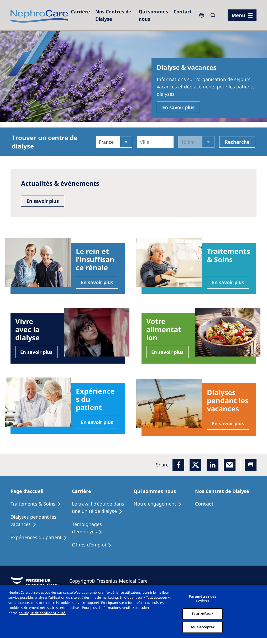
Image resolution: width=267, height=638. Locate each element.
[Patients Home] (30, 491)
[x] (195, 465)
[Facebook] (178, 465)
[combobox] (140, 142)
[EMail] (229, 465)
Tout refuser (202, 613)
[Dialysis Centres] (114, 15)
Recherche (237, 142)
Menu (238, 15)
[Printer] (250, 465)
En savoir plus (178, 107)
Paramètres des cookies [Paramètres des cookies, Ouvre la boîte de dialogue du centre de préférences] (202, 598)
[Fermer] (261, 611)
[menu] (242, 15)
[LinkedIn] (212, 465)
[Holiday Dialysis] (41, 537)
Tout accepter (202, 627)
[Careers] (80, 11)
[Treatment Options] (38, 504)
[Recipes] (41, 520)
